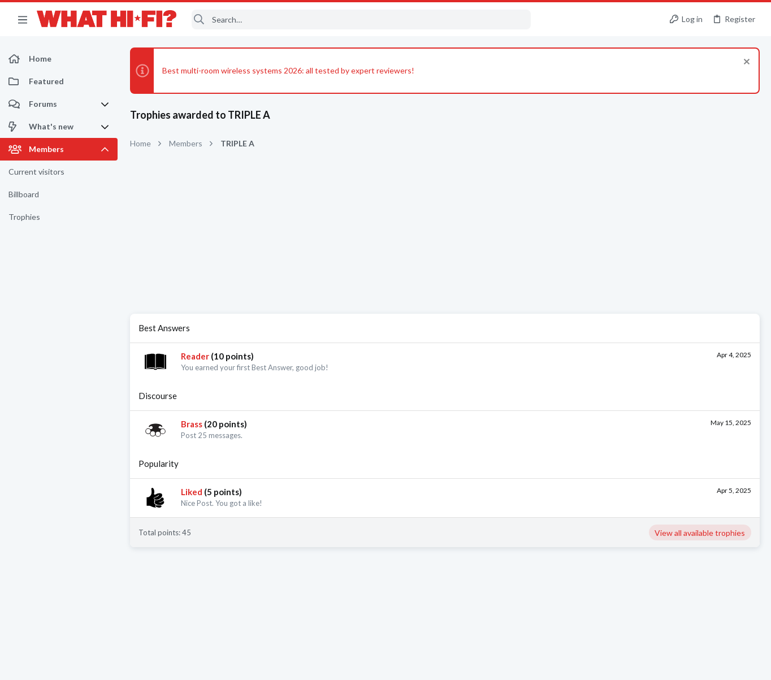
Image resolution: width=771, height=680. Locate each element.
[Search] (361, 19)
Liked (191, 492)
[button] (22, 19)
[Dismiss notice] (745, 63)
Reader (195, 356)
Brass (191, 424)
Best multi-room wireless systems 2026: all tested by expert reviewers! (288, 70)
